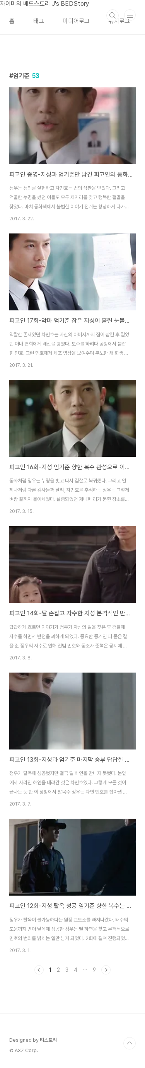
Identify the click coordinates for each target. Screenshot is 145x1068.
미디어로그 (76, 21)
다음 (106, 969)
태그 (38, 21)
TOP (129, 1043)
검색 (112, 15)
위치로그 (119, 21)
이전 (39, 969)
